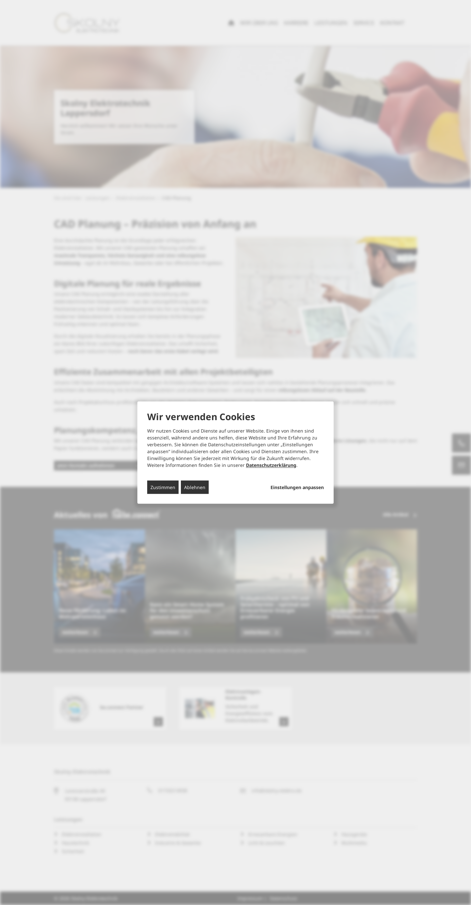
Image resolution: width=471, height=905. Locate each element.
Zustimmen (162, 487)
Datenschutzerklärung (271, 465)
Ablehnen (194, 487)
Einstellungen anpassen (297, 487)
